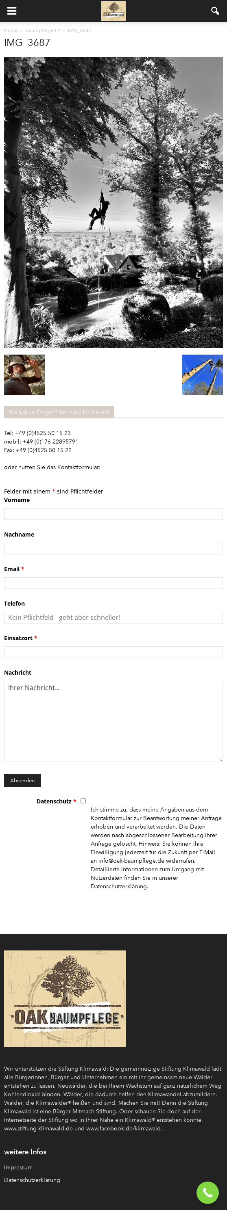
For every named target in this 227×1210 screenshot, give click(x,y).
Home (11, 30)
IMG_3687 (27, 42)
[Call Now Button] (207, 1193)
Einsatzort (20, 638)
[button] (215, 11)
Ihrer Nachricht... (113, 721)
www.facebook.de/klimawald (123, 1128)
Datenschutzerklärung (32, 1180)
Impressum (18, 1167)
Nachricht (17, 672)
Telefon (14, 603)
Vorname (17, 500)
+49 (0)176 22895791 (51, 441)
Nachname (19, 534)
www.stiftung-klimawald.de (38, 1128)
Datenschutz (56, 801)
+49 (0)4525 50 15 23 (43, 433)
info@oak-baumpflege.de (131, 860)
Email (14, 569)
